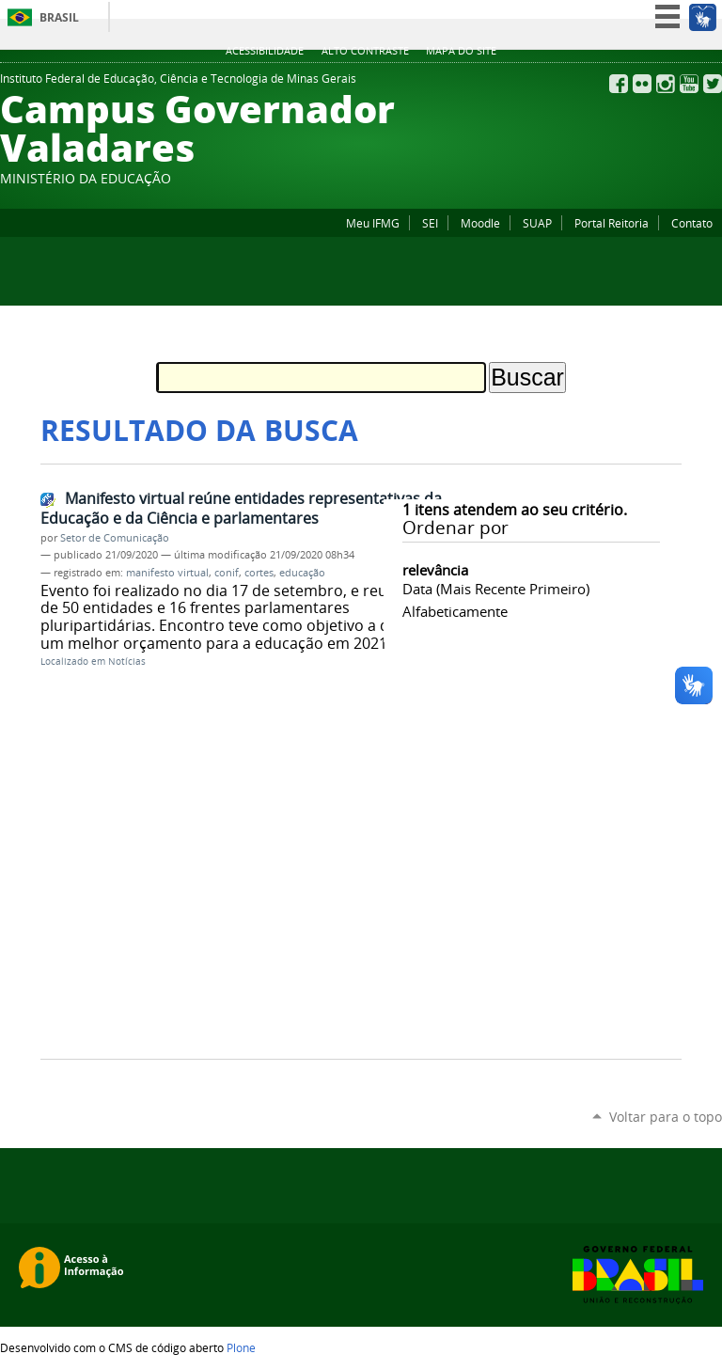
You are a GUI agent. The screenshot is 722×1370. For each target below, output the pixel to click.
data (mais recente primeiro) (495, 588)
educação (302, 572)
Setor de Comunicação (114, 537)
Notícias (127, 661)
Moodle (480, 222)
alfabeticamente (455, 611)
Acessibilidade (265, 50)
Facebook (618, 83)
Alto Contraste (365, 50)
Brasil (59, 17)
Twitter (712, 83)
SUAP (537, 222)
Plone (241, 1347)
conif (226, 572)
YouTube (689, 83)
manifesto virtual (167, 572)
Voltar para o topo (665, 1117)
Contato (692, 222)
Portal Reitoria (611, 222)
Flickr (642, 83)
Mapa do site (461, 50)
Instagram (665, 83)
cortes (259, 572)
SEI (430, 222)
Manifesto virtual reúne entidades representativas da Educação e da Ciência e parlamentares (241, 508)
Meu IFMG (373, 222)
